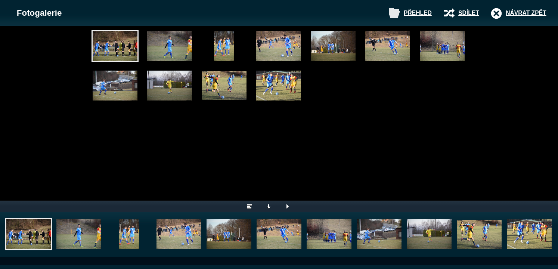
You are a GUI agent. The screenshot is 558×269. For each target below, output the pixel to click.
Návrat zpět (526, 13)
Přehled (418, 13)
